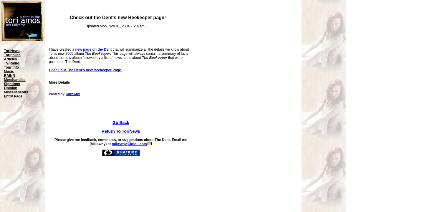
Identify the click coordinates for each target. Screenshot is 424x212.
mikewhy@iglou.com (132, 144)
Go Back (120, 122)
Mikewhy (73, 94)
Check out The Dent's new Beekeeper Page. (85, 70)
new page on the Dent (93, 49)
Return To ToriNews (121, 131)
